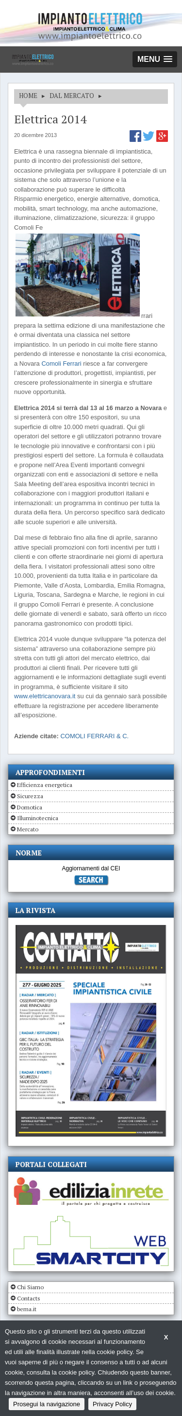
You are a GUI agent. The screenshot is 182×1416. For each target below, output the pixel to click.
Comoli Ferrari (62, 363)
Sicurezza (30, 796)
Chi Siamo (30, 1287)
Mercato (27, 829)
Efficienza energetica (44, 784)
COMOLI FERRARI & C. (94, 736)
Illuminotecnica (37, 818)
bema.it (26, 1309)
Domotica (29, 807)
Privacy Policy (112, 1404)
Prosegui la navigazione (46, 1404)
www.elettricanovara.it (44, 696)
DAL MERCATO (72, 95)
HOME (28, 95)
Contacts (28, 1298)
